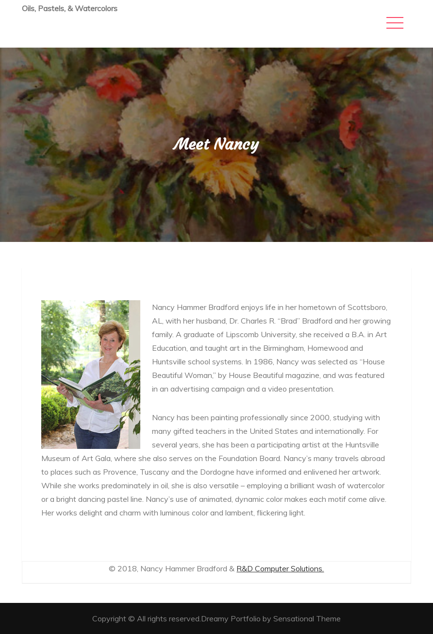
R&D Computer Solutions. (280, 568)
